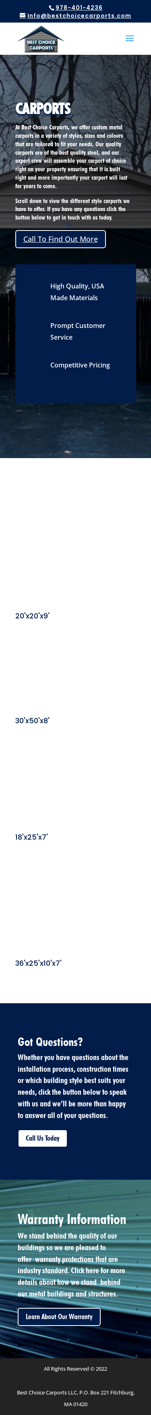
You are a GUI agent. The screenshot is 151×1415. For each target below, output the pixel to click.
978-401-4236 (79, 8)
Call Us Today (43, 1138)
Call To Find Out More (60, 239)
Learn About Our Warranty (59, 1316)
